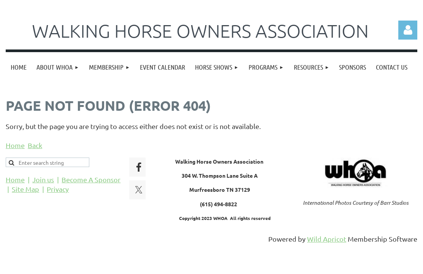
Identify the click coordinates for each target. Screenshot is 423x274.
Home (15, 145)
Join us (43, 179)
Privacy (58, 189)
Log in (407, 30)
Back (35, 145)
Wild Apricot (326, 239)
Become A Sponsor (91, 179)
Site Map (25, 189)
